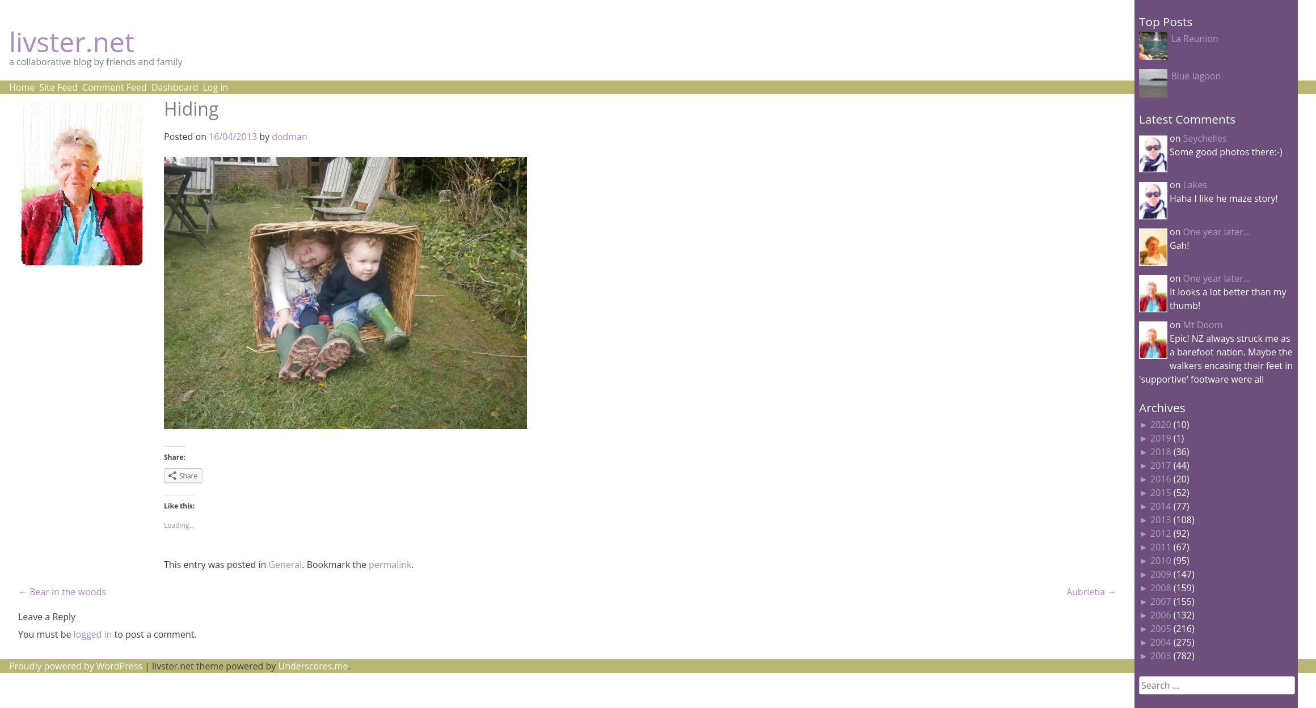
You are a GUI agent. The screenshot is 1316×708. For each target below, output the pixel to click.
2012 (1160, 533)
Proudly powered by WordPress (75, 666)
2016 (1160, 479)
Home (22, 87)
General (285, 564)
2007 (1160, 601)
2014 (1160, 506)
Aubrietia (1091, 592)
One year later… (1217, 232)
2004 (1160, 642)
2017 (1160, 465)
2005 (1160, 628)
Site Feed (58, 87)
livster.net (71, 41)
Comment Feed (114, 87)
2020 (1160, 424)
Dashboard (175, 87)
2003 (1160, 656)
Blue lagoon (1196, 76)
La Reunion (1194, 38)
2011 (1160, 547)
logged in (93, 634)
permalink (390, 564)
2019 (1160, 438)
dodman (289, 136)
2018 (1160, 452)
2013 (1160, 520)
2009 (1160, 574)
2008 (1160, 588)
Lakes (1195, 185)
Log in (215, 87)
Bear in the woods (62, 592)
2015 (1160, 492)
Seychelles (1205, 138)
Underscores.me (313, 666)
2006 (1160, 615)
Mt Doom (1203, 325)
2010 (1160, 560)
